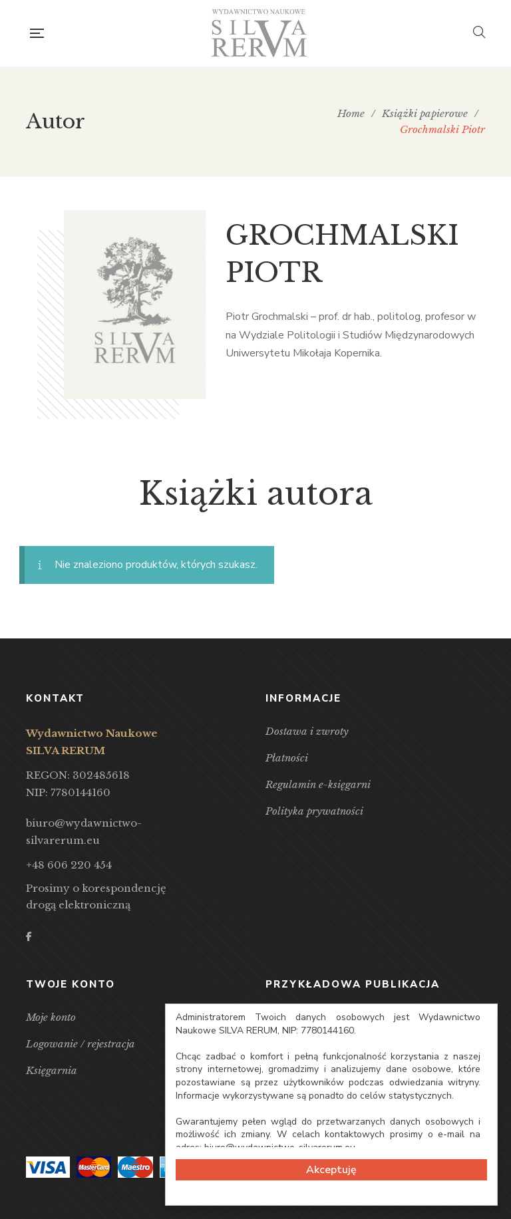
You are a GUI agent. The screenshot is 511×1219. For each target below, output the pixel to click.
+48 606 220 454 (69, 865)
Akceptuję (331, 1169)
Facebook (29, 936)
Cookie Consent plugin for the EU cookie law (331, 1199)
